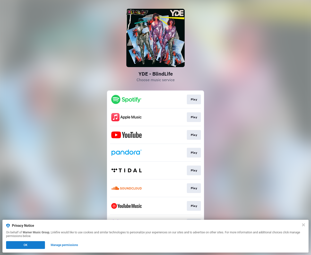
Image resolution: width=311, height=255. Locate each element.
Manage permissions (64, 245)
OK (25, 245)
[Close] (303, 225)
